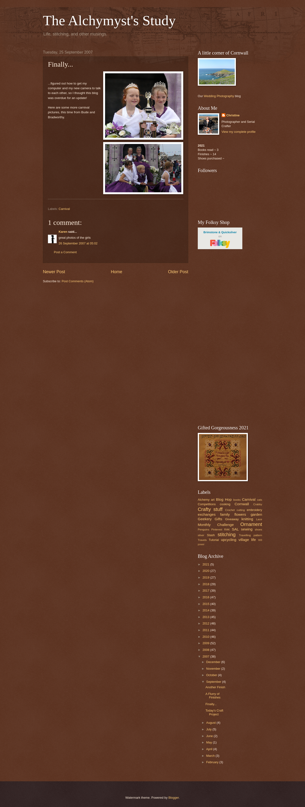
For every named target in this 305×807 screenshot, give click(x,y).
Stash (211, 535)
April (209, 749)
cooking (225, 504)
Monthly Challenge (216, 525)
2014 (206, 610)
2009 (206, 643)
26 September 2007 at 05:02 (78, 243)
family (225, 514)
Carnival (64, 209)
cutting (241, 510)
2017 (206, 590)
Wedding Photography (219, 96)
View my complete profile (239, 132)
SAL (235, 529)
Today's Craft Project (214, 712)
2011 (206, 630)
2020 (206, 571)
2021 (206, 564)
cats (259, 499)
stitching (227, 534)
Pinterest (216, 529)
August (211, 722)
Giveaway (232, 519)
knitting (247, 519)
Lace (259, 519)
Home (116, 271)
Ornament (251, 524)
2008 (206, 650)
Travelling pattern (250, 535)
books (237, 499)
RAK (227, 529)
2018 (206, 584)
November (213, 668)
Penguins (203, 529)
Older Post (178, 271)
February (212, 762)
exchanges (207, 514)
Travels (202, 540)
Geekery (205, 519)
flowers (240, 514)
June (210, 736)
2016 (206, 597)
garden (256, 514)
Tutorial (214, 540)
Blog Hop (224, 499)
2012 (206, 623)
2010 (206, 637)
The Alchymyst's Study (109, 20)
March (210, 755)
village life (247, 540)
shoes (258, 529)
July (209, 729)
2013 (206, 617)
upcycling (228, 540)
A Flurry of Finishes (212, 695)
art (212, 499)
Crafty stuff (210, 509)
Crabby (257, 504)
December (213, 662)
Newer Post (54, 271)
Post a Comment (65, 252)
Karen (63, 231)
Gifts (218, 519)
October (212, 675)
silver (201, 535)
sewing (247, 529)
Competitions (207, 504)
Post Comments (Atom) (78, 281)
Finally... (211, 704)
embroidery (254, 510)
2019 (206, 577)
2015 (206, 604)
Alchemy (203, 499)
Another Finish (215, 687)
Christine (233, 115)
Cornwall (241, 504)
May (209, 742)
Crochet (230, 510)
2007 (206, 656)
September (214, 681)
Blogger (173, 797)
